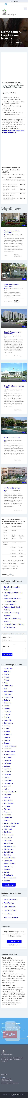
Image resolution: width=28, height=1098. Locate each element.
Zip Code (5, 646)
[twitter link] (10, 575)
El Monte (7, 732)
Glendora (7, 743)
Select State (6, 637)
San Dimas (7, 832)
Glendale (7, 740)
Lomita (6, 777)
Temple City (8, 866)
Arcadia (6, 674)
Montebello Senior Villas (12, 438)
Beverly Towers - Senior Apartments (12, 333)
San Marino (8, 841)
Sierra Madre (8, 852)
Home (5, 42)
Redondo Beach (9, 826)
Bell (5, 689)
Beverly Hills (8, 697)
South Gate (8, 861)
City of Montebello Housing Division (14, 387)
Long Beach (8, 780)
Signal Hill (7, 855)
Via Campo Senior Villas (12, 488)
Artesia (6, 677)
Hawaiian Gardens (10, 746)
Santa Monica (8, 849)
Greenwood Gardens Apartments (11, 285)
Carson (6, 706)
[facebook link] (8, 575)
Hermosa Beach (9, 752)
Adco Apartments (10, 604)
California (11, 42)
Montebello (19, 42)
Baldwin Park (8, 686)
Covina (6, 717)
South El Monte (9, 858)
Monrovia (7, 797)
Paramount (8, 812)
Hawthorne (8, 749)
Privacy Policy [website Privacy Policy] (4, 1061)
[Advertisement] (14, 67)
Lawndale (7, 775)
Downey (7, 726)
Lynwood (7, 786)
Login (11, 1)
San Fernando (8, 835)
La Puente (7, 763)
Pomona (7, 820)
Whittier (7, 881)
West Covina (8, 875)
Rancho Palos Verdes (11, 823)
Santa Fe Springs (10, 846)
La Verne (7, 766)
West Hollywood (10, 878)
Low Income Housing (15, 1094)
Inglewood (7, 757)
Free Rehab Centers (11, 917)
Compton (7, 714)
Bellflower (7, 694)
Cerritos (7, 709)
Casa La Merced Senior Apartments (12, 231)
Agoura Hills (8, 668)
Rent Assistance (9, 907)
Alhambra (7, 671)
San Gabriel (8, 838)
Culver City (8, 720)
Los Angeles (8, 783)
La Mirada (7, 760)
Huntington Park (9, 754)
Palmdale (7, 809)
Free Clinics (8, 914)
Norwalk (7, 806)
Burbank (7, 700)
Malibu (6, 789)
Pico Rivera (8, 818)
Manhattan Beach (10, 792)
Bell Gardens (8, 691)
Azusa (6, 683)
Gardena (7, 737)
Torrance (7, 869)
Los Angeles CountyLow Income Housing (8, 884)
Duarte (6, 729)
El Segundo (8, 734)
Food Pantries (9, 903)
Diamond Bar (8, 723)
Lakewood (7, 769)
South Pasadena (9, 863)
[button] (25, 8)
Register (16, 1)
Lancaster (7, 772)
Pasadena (7, 815)
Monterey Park (9, 803)
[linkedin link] (13, 575)
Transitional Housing (11, 899)
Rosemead (8, 829)
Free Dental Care (10, 910)
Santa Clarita (8, 843)
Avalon (6, 680)
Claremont (7, 711)
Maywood (7, 795)
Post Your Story (13, 941)
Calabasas (7, 703)
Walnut (6, 872)
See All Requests (14, 945)
